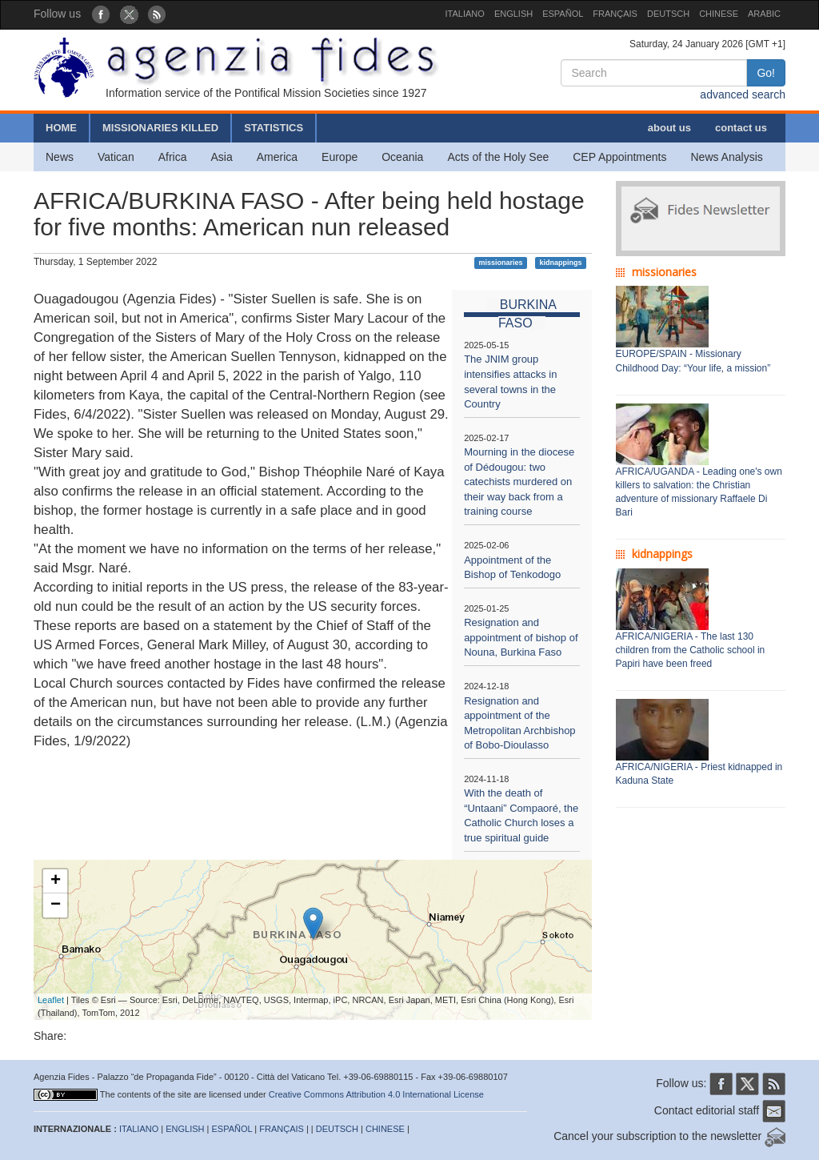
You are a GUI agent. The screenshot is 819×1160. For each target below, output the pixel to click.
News (60, 157)
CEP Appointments (619, 157)
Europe (340, 157)
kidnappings (560, 263)
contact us (741, 128)
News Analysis (727, 157)
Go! (766, 72)
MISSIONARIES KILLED (160, 128)
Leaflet (51, 1000)
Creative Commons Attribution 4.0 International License (376, 1094)
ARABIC (764, 13)
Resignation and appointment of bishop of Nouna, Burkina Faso (520, 637)
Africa (172, 157)
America (277, 157)
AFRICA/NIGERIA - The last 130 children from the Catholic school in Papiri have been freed (690, 650)
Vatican (116, 157)
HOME (61, 128)
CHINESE (718, 13)
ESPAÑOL (562, 13)
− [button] (55, 905)
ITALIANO (465, 13)
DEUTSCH (668, 13)
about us (669, 128)
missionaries (501, 263)
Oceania (402, 157)
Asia (221, 157)
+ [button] (55, 881)
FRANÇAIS (615, 13)
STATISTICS (273, 128)
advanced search (742, 94)
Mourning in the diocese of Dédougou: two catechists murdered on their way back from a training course (519, 481)
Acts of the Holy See (498, 157)
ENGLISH (513, 13)
